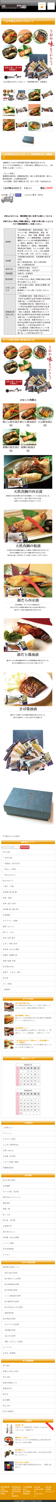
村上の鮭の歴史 (9, 1180)
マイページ (7, 1133)
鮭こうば (6, 1214)
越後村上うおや (25, 1501)
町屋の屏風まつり (10, 1383)
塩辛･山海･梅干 (9, 938)
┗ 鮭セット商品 (9, 869)
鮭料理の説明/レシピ (11, 1267)
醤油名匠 (6, 1203)
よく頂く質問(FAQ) (10, 1145)
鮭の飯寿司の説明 (11, 1301)
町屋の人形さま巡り (11, 1371)
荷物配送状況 (8, 1168)
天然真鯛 (6, 915)
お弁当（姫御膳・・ (11, 1353)
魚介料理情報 (8, 1249)
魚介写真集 (26, 1491)
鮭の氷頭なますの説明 (13, 1307)
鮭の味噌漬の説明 (11, 1284)
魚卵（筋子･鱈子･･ (10, 904)
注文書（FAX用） (10, 1156)
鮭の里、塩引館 (9, 1220)
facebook (15, 1496)
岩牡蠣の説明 (9, 1330)
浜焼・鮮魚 (7, 898)
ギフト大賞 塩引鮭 (11, 1192)
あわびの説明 (9, 1336)
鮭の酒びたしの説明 (12, 1279)
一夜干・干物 (8, 886)
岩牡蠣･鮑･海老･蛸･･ (11, 909)
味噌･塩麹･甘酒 (9, 961)
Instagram (26, 1493)
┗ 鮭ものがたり (9, 875)
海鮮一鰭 (6, 1209)
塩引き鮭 (48, 1487)
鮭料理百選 (8, 1313)
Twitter (3, 1493)
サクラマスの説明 (11, 1324)
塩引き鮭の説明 (10, 1273)
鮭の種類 (6, 1400)
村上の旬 (6, 1406)
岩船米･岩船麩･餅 (10, 955)
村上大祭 (6, 1377)
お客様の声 (7, 1226)
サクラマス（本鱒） (11, 921)
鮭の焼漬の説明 (10, 1290)
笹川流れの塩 (8, 967)
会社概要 (6, 1186)
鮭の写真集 (4, 1491)
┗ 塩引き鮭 (7, 858)
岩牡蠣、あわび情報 (11, 1237)
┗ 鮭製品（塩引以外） (12, 863)
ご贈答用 (6, 989)
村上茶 (5, 978)
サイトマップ (49, 1491)
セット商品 (7, 984)
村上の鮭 (6, 852)
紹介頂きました (9, 1232)
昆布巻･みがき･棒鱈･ (11, 949)
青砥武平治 (7, 1388)
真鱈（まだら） (9, 926)
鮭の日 (5, 1394)
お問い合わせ (8, 1150)
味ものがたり (8, 881)
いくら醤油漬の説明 (12, 1296)
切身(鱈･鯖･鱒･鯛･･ (11, 892)
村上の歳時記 (8, 1411)
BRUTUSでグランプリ (12, 1197)
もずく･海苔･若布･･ (11, 944)
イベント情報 (9, 1243)
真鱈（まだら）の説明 (13, 1342)
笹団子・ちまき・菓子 (12, 972)
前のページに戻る (12, 836)
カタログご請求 (9, 1139)
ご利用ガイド (8, 1128)
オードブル (7, 1347)
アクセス (6, 1255)
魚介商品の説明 (9, 1319)
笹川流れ (6, 1366)
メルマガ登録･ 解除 (11, 1162)
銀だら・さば (8, 932)
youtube (48, 1489)
